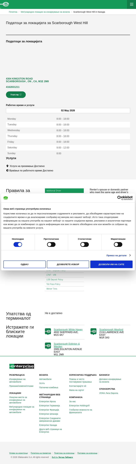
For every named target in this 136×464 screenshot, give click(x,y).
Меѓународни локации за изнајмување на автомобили (23, 409)
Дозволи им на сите (111, 264)
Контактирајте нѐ (79, 386)
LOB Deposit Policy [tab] (56, 279)
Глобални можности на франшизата (83, 411)
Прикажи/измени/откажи (23, 386)
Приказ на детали (117, 255)
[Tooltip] (47, 166)
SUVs (43, 383)
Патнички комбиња (50, 387)
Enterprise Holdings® (81, 405)
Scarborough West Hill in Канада (89, 12)
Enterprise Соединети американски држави (53, 419)
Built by (62, 457)
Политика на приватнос (41, 453)
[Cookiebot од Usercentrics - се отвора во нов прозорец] (120, 198)
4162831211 (12, 87)
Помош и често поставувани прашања (83, 380)
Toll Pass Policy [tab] (54, 284)
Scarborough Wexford (111, 329)
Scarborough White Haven (68, 329)
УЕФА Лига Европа (110, 393)
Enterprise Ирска (49, 401)
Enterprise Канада (49, 425)
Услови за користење (18, 453)
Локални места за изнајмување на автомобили (23, 400)
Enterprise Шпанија (50, 414)
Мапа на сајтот (78, 390)
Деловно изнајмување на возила (113, 380)
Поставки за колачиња (87, 453)
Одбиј (24, 264)
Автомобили (47, 379)
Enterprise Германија (51, 405)
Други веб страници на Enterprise (53, 430)
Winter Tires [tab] (53, 288)
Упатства (16, 95)
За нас (74, 401)
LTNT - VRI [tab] (52, 274)
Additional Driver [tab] (55, 190)
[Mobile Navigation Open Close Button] (131, 4)
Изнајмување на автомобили (23, 380)
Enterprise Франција (50, 410)
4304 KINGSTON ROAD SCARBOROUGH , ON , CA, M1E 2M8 (27, 80)
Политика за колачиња (64, 453)
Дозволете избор (68, 264)
